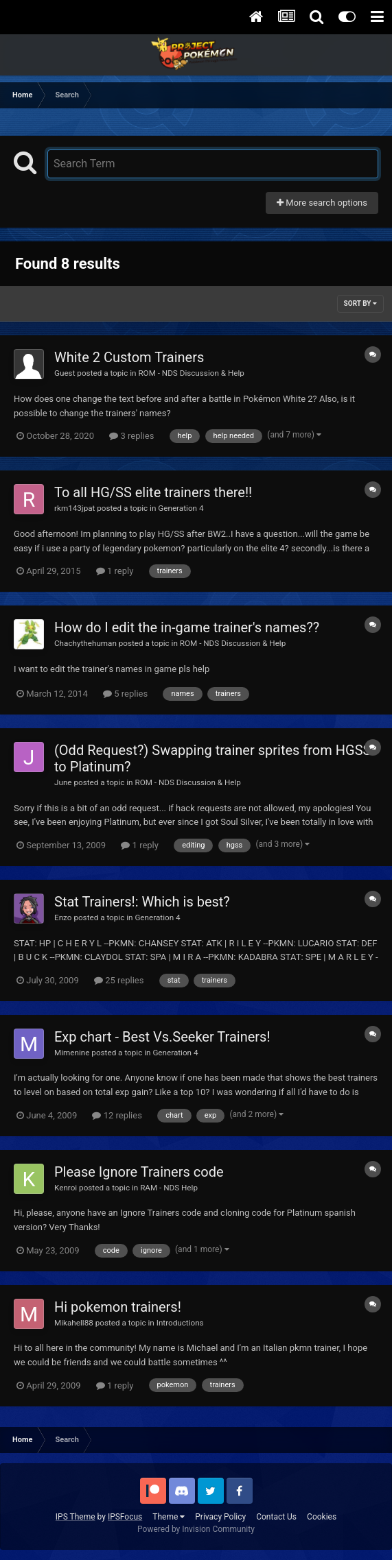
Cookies (321, 1517)
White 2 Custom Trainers (129, 357)
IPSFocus (125, 1517)
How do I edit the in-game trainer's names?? (186, 627)
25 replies (118, 980)
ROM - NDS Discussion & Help (191, 373)
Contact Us (276, 1517)
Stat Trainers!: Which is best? (142, 901)
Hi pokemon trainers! (117, 1307)
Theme (168, 1517)
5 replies (125, 693)
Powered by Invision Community (196, 1529)
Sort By (360, 303)
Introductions (180, 1323)
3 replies (131, 436)
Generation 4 (180, 508)
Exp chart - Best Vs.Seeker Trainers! (162, 1037)
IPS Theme (75, 1517)
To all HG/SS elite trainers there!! (153, 492)
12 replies (116, 1115)
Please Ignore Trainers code (139, 1172)
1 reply (115, 571)
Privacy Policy (220, 1517)
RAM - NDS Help (169, 1187)
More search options (322, 202)
